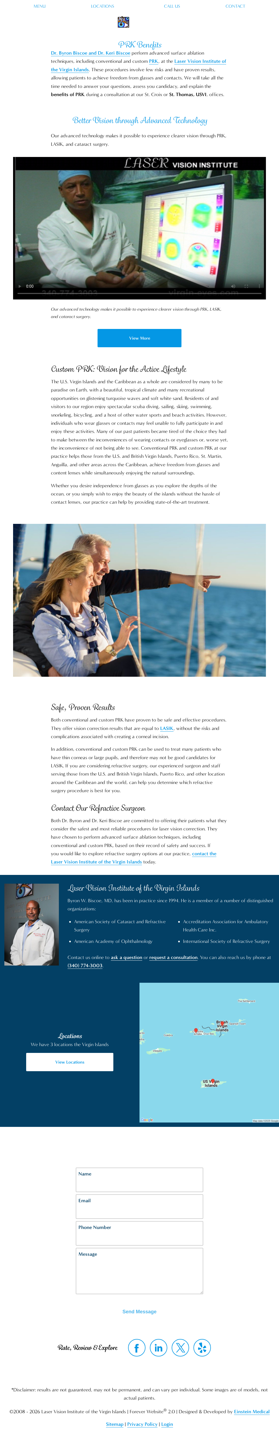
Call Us (172, 6)
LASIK (167, 728)
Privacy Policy (142, 1424)
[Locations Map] (209, 1052)
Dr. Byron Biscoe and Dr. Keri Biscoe (90, 53)
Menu (40, 6)
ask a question (126, 957)
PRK (153, 61)
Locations (102, 6)
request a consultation (173, 957)
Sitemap (114, 1424)
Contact (235, 6)
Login (167, 1424)
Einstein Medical (252, 1412)
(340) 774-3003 (85, 966)
